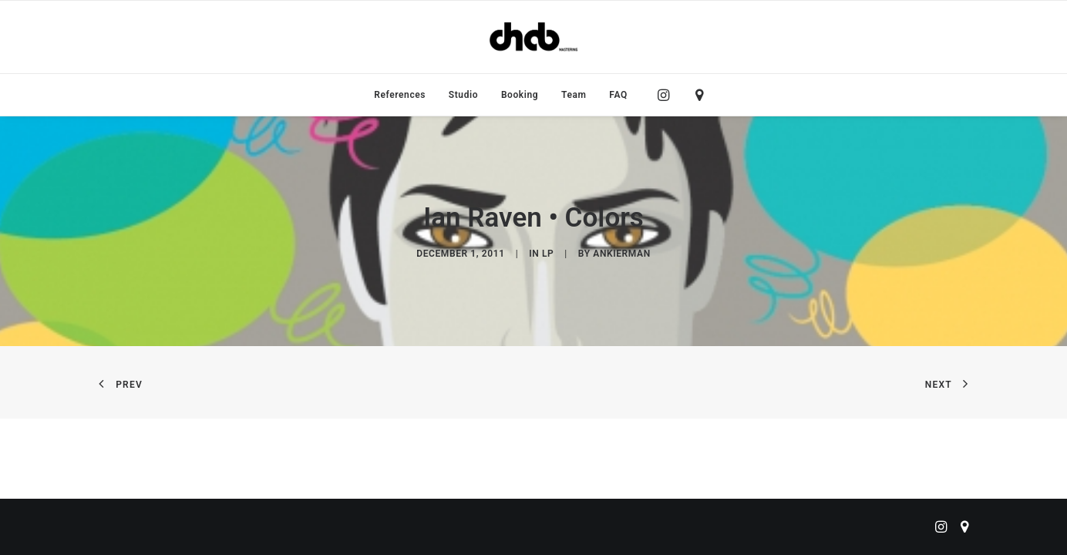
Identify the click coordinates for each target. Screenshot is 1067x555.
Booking (519, 94)
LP (548, 253)
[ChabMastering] (533, 37)
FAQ (618, 94)
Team (574, 94)
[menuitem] (400, 95)
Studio (463, 94)
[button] (667, 95)
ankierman (621, 253)
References (400, 94)
